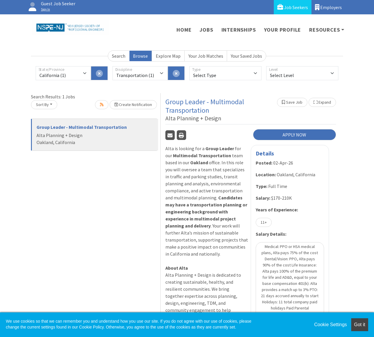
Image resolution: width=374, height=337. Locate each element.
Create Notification (133, 104)
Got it (359, 324)
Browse (140, 56)
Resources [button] (324, 29)
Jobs (206, 29)
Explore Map (168, 56)
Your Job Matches (205, 56)
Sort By (42, 104)
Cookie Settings (330, 324)
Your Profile (282, 29)
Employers (328, 7)
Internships (238, 29)
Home (183, 29)
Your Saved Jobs (246, 56)
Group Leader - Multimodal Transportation (82, 127)
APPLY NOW (294, 135)
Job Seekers (292, 7)
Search (118, 56)
